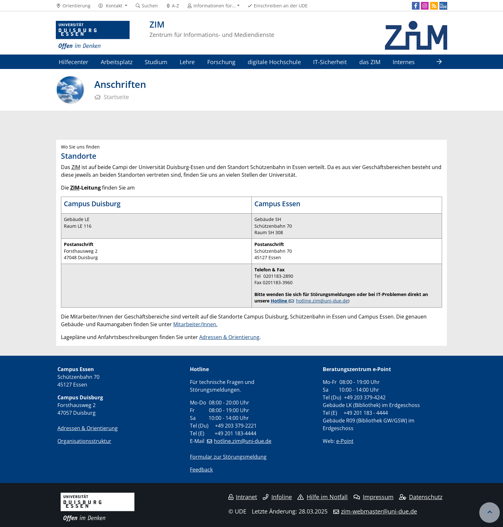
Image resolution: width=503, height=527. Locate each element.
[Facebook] (416, 6)
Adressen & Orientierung (229, 337)
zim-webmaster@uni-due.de (379, 511)
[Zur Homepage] (93, 35)
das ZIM (369, 62)
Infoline (277, 497)
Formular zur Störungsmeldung (228, 456)
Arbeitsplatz (116, 62)
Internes (404, 62)
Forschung (221, 62)
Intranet (242, 497)
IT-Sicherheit (330, 62)
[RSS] (434, 6)
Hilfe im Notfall (322, 497)
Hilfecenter (73, 62)
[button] (112, 5)
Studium (156, 62)
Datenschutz (420, 497)
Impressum (374, 497)
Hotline (279, 301)
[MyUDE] (443, 6)
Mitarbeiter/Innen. (195, 324)
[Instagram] (425, 6)
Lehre (187, 62)
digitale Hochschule (274, 62)
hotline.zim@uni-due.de (322, 301)
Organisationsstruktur (84, 441)
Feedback (201, 469)
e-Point (345, 441)
